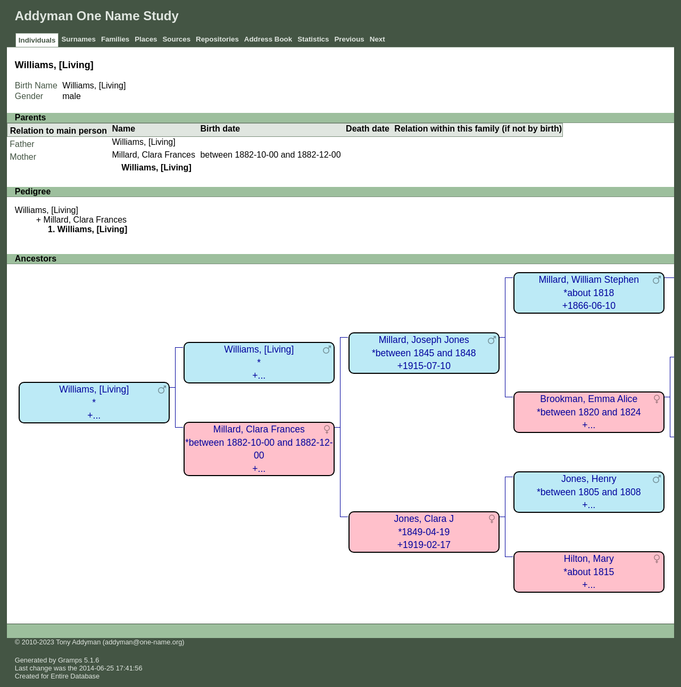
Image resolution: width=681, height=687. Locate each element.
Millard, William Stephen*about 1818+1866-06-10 (588, 292)
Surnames (78, 39)
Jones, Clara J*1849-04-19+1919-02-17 (424, 531)
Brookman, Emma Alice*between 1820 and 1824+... (589, 412)
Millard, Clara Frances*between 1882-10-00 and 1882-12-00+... (259, 449)
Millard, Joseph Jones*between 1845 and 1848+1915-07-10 (424, 352)
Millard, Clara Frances (153, 154)
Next (377, 39)
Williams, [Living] (144, 141)
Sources (176, 39)
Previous (349, 39)
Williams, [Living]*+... (94, 402)
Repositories (217, 39)
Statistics (313, 39)
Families (115, 39)
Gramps (70, 660)
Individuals (37, 40)
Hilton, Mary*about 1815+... (588, 571)
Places (146, 39)
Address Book (268, 39)
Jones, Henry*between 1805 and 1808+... (589, 491)
